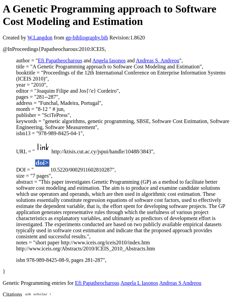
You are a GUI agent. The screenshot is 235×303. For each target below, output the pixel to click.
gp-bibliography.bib (87, 37)
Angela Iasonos (109, 60)
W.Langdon (39, 37)
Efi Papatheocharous (60, 60)
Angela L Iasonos (139, 283)
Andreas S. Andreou (157, 60)
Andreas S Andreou (180, 283)
